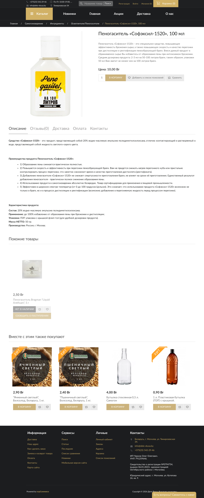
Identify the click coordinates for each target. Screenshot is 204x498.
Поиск (65, 439)
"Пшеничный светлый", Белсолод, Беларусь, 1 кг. (75, 399)
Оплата (31, 458)
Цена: (102, 69)
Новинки (69, 13)
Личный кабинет (104, 439)
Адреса (99, 449)
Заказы (99, 444)
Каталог (39, 13)
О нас (170, 13)
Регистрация (124, 4)
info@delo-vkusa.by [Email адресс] (38, 6)
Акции (118, 13)
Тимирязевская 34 (61, 6)
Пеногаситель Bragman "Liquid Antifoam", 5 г (31, 301)
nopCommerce (43, 492)
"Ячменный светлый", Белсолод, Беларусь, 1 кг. (28, 399)
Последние (67, 449)
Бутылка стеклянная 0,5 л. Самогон (122, 399)
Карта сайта (33, 468)
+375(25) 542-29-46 (38, 2)
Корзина (100, 454)
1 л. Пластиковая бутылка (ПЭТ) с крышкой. (169, 399)
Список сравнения (71, 454)
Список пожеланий (105, 458)
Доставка (143, 13)
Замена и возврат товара (39, 454)
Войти (135, 4)
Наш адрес (33, 444)
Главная (94, 13)
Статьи (65, 444)
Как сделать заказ (36, 449)
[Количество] (101, 77)
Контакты (32, 463)
